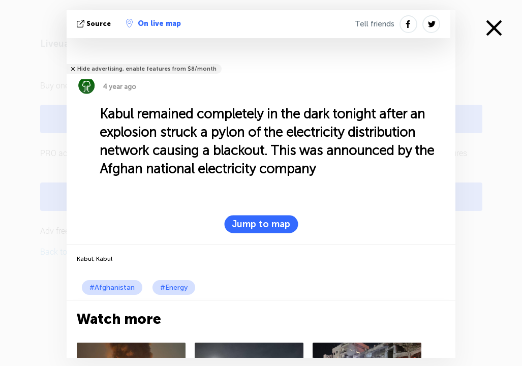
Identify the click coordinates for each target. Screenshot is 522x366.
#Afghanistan (112, 287)
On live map (153, 23)
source (95, 23)
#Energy (174, 287)
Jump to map (261, 224)
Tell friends (374, 23)
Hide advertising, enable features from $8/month (147, 69)
